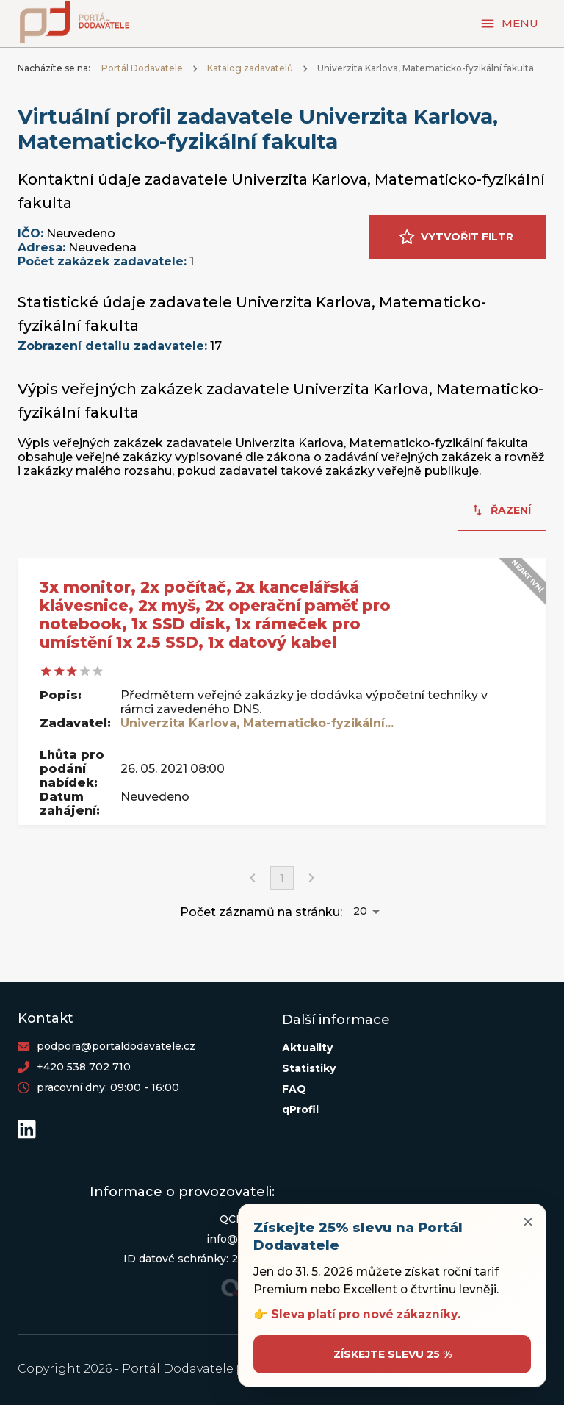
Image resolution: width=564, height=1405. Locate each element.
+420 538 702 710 (84, 1066)
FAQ (294, 1088)
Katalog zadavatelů (250, 68)
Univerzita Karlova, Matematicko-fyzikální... (257, 723)
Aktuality (307, 1047)
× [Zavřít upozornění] (528, 1221)
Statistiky (309, 1068)
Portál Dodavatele (142, 68)
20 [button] (360, 911)
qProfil (300, 1109)
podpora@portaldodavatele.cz (116, 1046)
